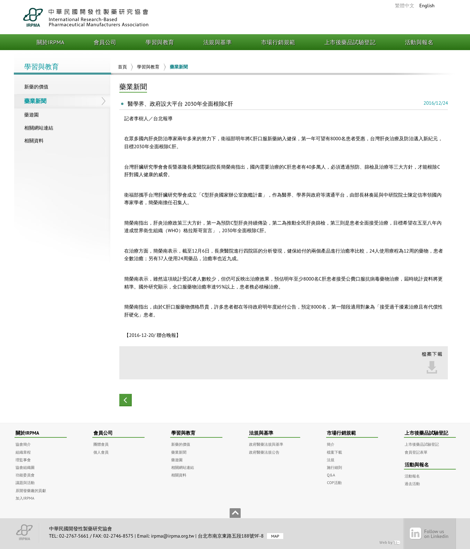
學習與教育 (160, 42)
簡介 (330, 444)
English (426, 5)
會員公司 (105, 42)
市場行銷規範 (278, 42)
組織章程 (23, 452)
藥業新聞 (35, 100)
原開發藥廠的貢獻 (31, 490)
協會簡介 (23, 444)
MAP (275, 536)
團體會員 (101, 444)
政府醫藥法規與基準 (266, 444)
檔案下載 (334, 452)
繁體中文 (404, 5)
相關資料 (34, 141)
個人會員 (101, 452)
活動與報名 (419, 42)
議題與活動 (25, 482)
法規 (330, 459)
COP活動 (334, 482)
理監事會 (23, 459)
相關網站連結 (38, 128)
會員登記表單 (416, 452)
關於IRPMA (51, 42)
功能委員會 (25, 474)
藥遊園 (31, 115)
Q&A (331, 474)
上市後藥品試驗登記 (350, 42)
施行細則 (334, 467)
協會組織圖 (25, 467)
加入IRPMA (25, 498)
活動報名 (412, 476)
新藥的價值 (36, 87)
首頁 (122, 67)
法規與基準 (217, 42)
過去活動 (412, 483)
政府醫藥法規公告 (264, 452)
